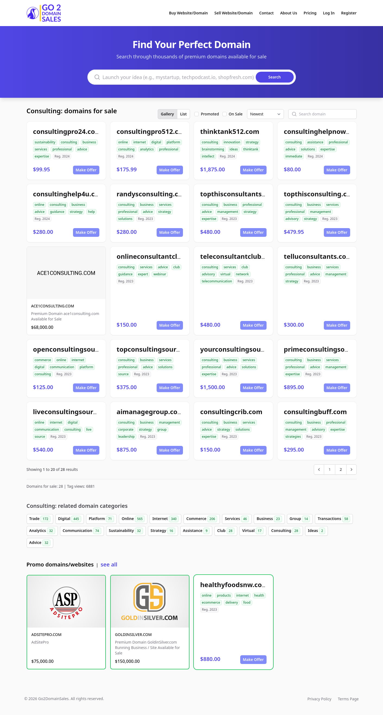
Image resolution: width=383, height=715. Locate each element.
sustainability (45, 142)
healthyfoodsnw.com (234, 584)
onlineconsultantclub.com (159, 256)
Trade (39, 519)
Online (133, 519)
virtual (225, 274)
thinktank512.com (229, 131)
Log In (329, 12)
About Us (288, 12)
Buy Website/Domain (188, 12)
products (224, 595)
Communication (82, 531)
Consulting (285, 531)
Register (349, 12)
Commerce (201, 519)
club (176, 267)
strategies (293, 436)
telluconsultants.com (318, 256)
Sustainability (126, 531)
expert (143, 274)
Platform (101, 519)
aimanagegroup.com (150, 411)
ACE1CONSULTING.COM (52, 305)
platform (173, 142)
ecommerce (211, 602)
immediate (294, 156)
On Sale (236, 113)
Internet (165, 519)
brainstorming (213, 149)
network (242, 274)
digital (156, 142)
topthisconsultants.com (238, 193)
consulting (69, 142)
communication (62, 367)
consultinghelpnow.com (323, 131)
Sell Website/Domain (233, 12)
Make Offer (86, 169)
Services (237, 519)
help (91, 211)
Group (300, 519)
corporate (126, 429)
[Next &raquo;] (351, 469)
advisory (292, 218)
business (89, 142)
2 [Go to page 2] (341, 469)
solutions (308, 149)
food (246, 602)
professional (62, 149)
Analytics (42, 531)
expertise (42, 156)
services (41, 149)
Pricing (310, 12)
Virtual (253, 531)
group (162, 429)
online (123, 142)
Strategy (163, 531)
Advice (39, 543)
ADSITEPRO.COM (46, 634)
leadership (126, 436)
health (259, 595)
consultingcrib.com (231, 411)
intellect (208, 156)
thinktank (250, 149)
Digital (69, 519)
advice (82, 149)
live (88, 429)
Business (269, 519)
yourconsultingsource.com (243, 349)
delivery (232, 602)
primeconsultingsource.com (329, 349)
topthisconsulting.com (320, 193)
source (123, 374)
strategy (252, 142)
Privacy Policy (319, 698)
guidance (57, 211)
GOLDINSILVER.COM (133, 634)
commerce (43, 360)
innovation (232, 142)
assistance (315, 142)
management (227, 211)
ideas (234, 149)
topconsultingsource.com (158, 349)
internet (139, 142)
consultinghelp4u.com (69, 193)
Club (226, 531)
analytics (147, 149)
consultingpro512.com (153, 131)
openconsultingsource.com (77, 349)
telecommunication (217, 281)
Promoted (210, 113)
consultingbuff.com (315, 411)
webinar (159, 274)
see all (109, 564)
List (183, 113)
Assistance (196, 531)
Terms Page (348, 698)
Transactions (334, 519)
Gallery (167, 113)
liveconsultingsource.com (74, 411)
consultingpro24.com (67, 131)
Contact (266, 12)
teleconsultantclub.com (238, 256)
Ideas (316, 531)
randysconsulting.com (153, 193)
